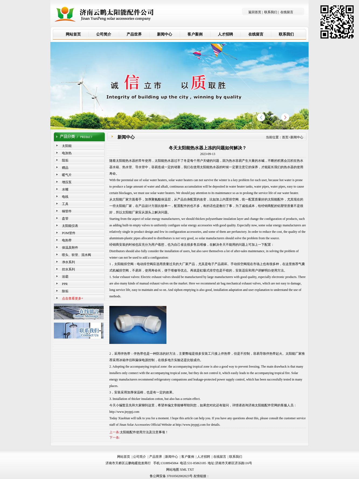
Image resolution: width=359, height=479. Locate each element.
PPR (65, 284)
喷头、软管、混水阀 (76, 255)
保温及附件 (70, 247)
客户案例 (187, 457)
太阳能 (67, 146)
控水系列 (68, 269)
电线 (65, 197)
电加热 (67, 153)
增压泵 (67, 182)
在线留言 (286, 12)
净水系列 (68, 262)
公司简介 (139, 457)
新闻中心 (296, 137)
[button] (285, 117)
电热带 (67, 240)
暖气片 (67, 175)
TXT (191, 469)
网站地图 (172, 469)
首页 (285, 137)
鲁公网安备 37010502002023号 (171, 476)
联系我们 (270, 12)
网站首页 (123, 457)
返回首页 (254, 12)
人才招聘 (203, 457)
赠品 (65, 168)
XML (183, 469)
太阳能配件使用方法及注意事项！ (144, 432)
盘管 (65, 218)
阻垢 (65, 160)
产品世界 (155, 457)
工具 (65, 204)
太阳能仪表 (70, 226)
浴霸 (65, 277)
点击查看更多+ (72, 298)
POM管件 (68, 233)
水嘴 (65, 189)
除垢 (65, 291)
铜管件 (67, 211)
